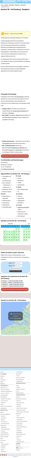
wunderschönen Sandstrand (19, 111)
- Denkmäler (3, 418)
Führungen (3, 440)
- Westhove (3, 402)
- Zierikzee (18, 406)
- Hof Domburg (4, 400)
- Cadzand (18, 440)
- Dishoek (18, 428)
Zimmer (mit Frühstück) (6, 406)
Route (17, 385)
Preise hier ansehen (15, 156)
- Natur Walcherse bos (21, 427)
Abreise (11, 265)
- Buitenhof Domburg (5, 399)
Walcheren (18, 413)
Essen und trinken (20, 377)
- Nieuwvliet (19, 436)
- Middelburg (19, 432)
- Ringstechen (19, 381)
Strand (2, 412)
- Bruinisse (18, 404)
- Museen (2, 416)
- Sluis (17, 438)
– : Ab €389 (12, 280)
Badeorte (2, 376)
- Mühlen (2, 419)
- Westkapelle (19, 423)
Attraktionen (3, 425)
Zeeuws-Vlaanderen (21, 434)
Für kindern (3, 380)
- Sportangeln (19, 372)
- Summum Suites (4, 393)
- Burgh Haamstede (20, 410)
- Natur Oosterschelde (21, 408)
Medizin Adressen (20, 389)
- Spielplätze (3, 427)
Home (1, 372)
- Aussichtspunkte (4, 423)
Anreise (11, 263)
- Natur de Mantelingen (21, 421)
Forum (17, 391)
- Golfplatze (3, 451)
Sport (1, 442)
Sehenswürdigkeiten (5, 414)
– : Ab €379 (12, 282)
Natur (1, 438)
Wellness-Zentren (4, 434)
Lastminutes (3, 408)
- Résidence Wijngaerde (6, 391)
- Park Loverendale (4, 389)
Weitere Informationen (8, 169)
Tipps (1, 378)
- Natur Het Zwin (20, 441)
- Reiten (2, 449)
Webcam (2, 383)
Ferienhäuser (3, 397)
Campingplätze (4, 395)
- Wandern (2, 447)
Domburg (11, 113)
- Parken (18, 387)
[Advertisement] (15, 248)
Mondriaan (18, 374)
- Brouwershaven (20, 402)
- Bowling (2, 431)
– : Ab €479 (13, 284)
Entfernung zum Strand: (23, 207)
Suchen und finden (15, 271)
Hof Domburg (20, 96)
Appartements (3, 387)
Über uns (18, 446)
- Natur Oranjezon (20, 417)
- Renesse (18, 400)
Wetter (2, 381)
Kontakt (18, 450)
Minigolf (18, 115)
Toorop (18, 375)
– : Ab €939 (12, 286)
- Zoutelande (19, 425)
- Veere (17, 415)
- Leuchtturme (3, 421)
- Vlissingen (19, 430)
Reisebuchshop (20, 393)
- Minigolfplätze (4, 433)
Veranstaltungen (20, 379)
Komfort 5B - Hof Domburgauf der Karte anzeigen (15, 316)
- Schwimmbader (4, 444)
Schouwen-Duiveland (21, 399)
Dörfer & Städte (4, 436)
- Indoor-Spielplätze (5, 429)
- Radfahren (3, 446)
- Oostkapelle (19, 419)
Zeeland (18, 397)
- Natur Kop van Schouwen (22, 412)
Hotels (2, 404)
